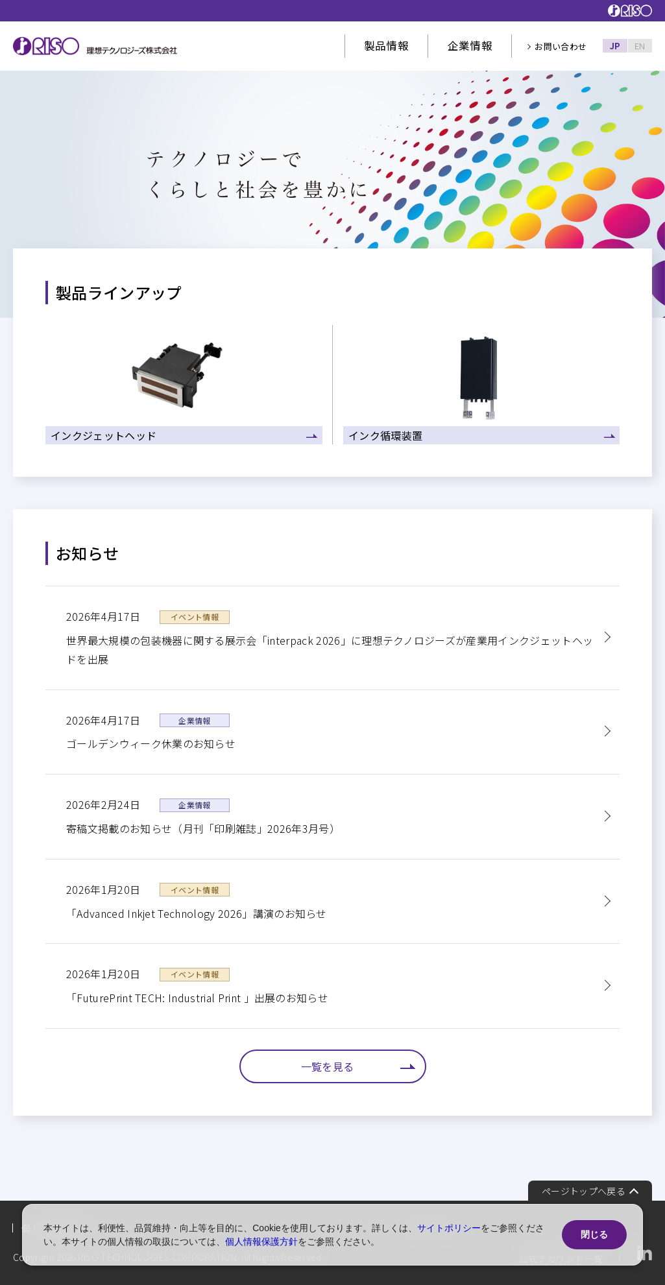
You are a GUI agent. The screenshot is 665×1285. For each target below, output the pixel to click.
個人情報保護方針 (261, 1241)
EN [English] (640, 46)
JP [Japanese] (615, 46)
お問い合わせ (560, 46)
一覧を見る (327, 1066)
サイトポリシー (449, 1228)
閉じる (594, 1234)
